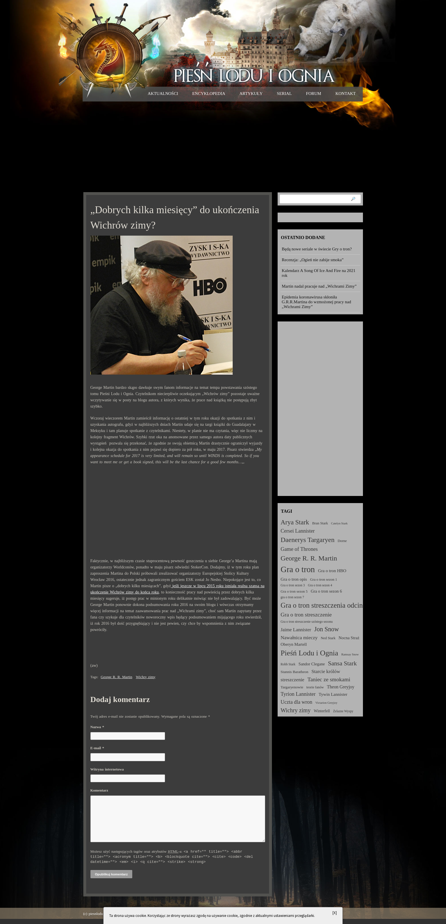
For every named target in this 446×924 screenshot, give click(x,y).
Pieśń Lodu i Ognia (309, 653)
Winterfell (322, 711)
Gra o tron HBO (332, 570)
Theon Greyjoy (340, 686)
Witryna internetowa (107, 769)
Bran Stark (320, 523)
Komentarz (99, 790)
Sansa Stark (342, 663)
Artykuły (251, 93)
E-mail (97, 748)
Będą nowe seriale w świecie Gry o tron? (317, 249)
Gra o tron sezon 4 (320, 585)
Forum (313, 93)
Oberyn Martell (294, 644)
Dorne (342, 541)
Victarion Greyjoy (326, 702)
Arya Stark (295, 522)
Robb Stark (288, 664)
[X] (335, 912)
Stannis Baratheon (294, 672)
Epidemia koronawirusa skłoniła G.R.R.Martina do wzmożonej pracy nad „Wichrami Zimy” (316, 302)
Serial (284, 93)
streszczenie (292, 679)
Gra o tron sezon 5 (294, 591)
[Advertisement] (223, 146)
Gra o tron (298, 569)
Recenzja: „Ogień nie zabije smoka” (313, 260)
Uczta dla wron (296, 702)
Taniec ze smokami (328, 679)
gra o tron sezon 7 (292, 597)
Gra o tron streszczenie (306, 615)
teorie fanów (315, 687)
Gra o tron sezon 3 (293, 585)
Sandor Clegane (312, 664)
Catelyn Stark (339, 523)
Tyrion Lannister (298, 694)
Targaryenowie (292, 687)
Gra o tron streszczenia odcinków (328, 605)
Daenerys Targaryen (308, 539)
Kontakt (345, 93)
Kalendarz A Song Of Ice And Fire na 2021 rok (319, 273)
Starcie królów (325, 671)
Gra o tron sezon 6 (326, 591)
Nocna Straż (348, 638)
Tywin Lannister (333, 694)
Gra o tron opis (294, 579)
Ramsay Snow (350, 654)
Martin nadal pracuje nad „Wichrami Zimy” (319, 286)
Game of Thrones (299, 549)
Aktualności (163, 93)
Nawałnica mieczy (299, 637)
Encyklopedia (208, 93)
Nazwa (97, 727)
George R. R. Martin (116, 677)
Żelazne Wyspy (343, 711)
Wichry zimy (146, 677)
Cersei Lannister (298, 531)
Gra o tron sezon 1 (323, 580)
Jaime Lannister (296, 629)
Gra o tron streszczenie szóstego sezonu (307, 621)
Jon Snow (326, 629)
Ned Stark (328, 638)
